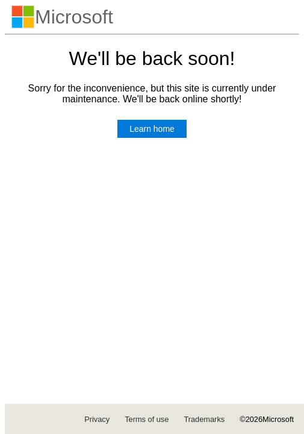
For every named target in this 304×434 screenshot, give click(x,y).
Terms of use (147, 419)
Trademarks (204, 419)
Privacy (97, 419)
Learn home (152, 129)
